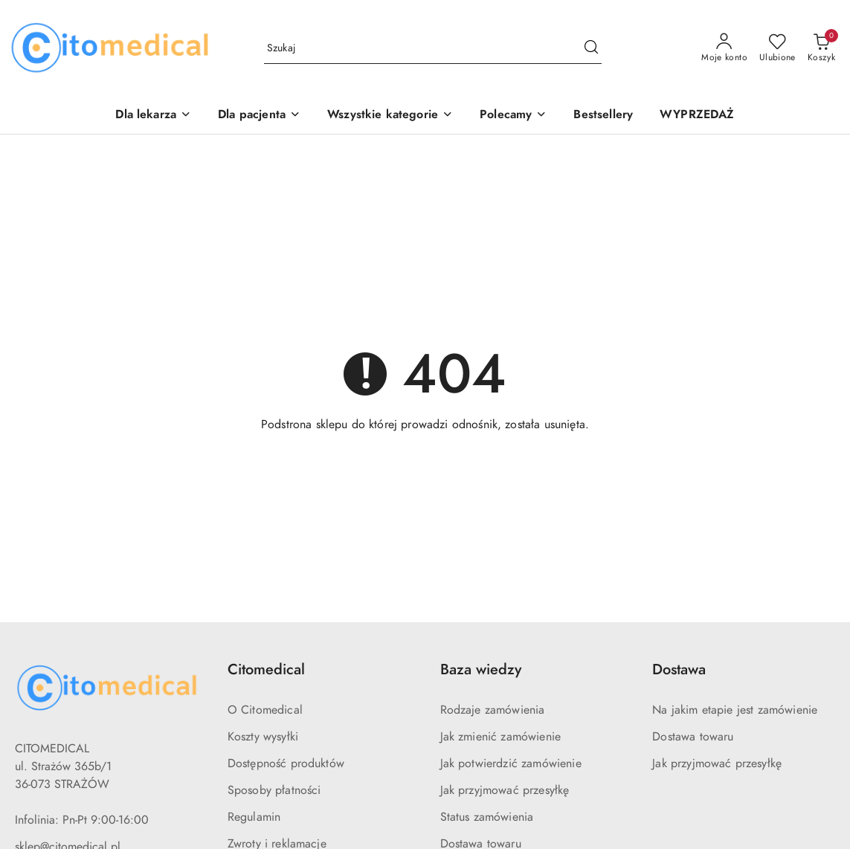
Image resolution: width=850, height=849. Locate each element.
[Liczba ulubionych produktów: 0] (777, 48)
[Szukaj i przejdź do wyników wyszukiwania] (591, 48)
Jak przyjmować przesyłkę (505, 790)
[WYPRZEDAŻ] (697, 116)
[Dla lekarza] (153, 116)
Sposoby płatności (274, 790)
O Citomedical (265, 710)
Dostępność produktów (286, 763)
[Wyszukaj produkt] (433, 48)
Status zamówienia (487, 817)
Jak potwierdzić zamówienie (511, 763)
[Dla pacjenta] (259, 116)
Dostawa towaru (692, 737)
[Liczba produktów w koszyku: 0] (821, 48)
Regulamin (254, 817)
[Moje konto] (724, 48)
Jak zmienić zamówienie (500, 737)
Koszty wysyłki (263, 737)
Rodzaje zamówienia (492, 710)
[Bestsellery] (603, 116)
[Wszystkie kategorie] (390, 116)
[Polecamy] (513, 116)
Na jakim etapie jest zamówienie (734, 710)
